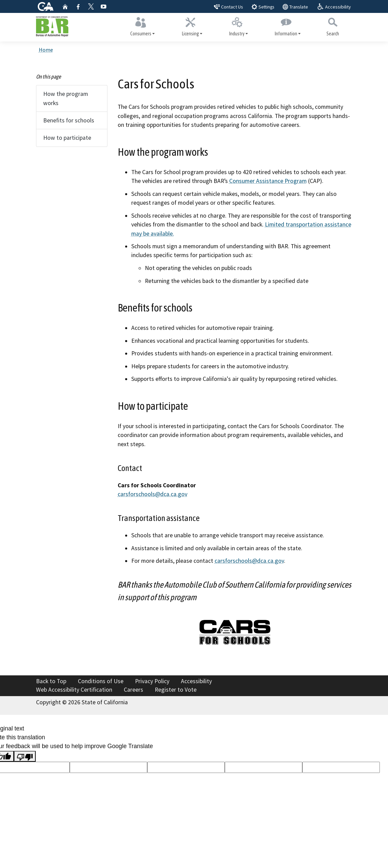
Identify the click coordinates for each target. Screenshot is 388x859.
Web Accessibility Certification (74, 689)
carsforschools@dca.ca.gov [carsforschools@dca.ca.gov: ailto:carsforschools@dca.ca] (152, 495)
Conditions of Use (100, 681)
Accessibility (196, 681)
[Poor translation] (25, 756)
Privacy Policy (152, 681)
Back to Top (51, 681)
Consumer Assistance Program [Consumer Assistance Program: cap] (268, 182)
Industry (237, 26)
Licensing (190, 26)
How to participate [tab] (67, 138)
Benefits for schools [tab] (68, 121)
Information (286, 26)
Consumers (141, 26)
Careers (133, 689)
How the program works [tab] (65, 99)
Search (332, 26)
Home (46, 50)
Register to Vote (176, 689)
